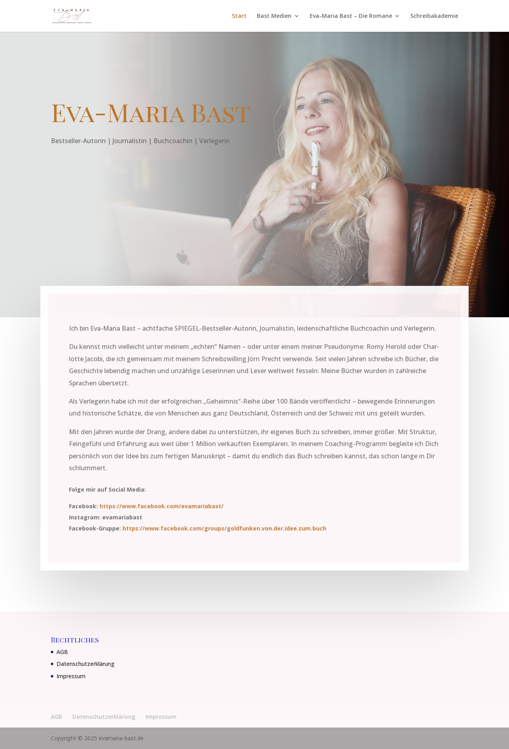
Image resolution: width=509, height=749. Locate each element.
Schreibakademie (434, 16)
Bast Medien (274, 16)
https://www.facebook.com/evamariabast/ (162, 505)
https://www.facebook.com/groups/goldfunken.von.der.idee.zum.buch (224, 527)
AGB (62, 652)
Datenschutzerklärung (85, 664)
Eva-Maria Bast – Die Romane (351, 16)
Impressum (70, 676)
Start (239, 16)
